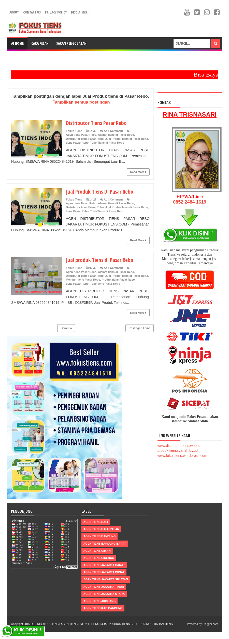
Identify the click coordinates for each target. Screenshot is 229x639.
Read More (138, 171)
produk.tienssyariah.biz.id (178, 450)
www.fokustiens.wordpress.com (182, 456)
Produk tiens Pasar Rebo (118, 279)
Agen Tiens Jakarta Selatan (105, 579)
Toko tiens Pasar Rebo (105, 283)
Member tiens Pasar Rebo (83, 279)
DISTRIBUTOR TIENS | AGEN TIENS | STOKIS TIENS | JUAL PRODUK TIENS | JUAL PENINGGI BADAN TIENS (102, 623)
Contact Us (32, 12)
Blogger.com (210, 623)
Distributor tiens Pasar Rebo (85, 138)
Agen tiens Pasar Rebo (81, 134)
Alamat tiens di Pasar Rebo (116, 134)
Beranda (66, 328)
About (14, 12)
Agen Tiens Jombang (99, 601)
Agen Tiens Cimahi (97, 550)
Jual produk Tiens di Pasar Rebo (101, 260)
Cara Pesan (40, 43)
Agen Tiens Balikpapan (101, 529)
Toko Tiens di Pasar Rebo (107, 142)
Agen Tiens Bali (95, 521)
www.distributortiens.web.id (179, 446)
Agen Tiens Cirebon (98, 557)
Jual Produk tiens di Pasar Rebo (126, 138)
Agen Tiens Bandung (99, 536)
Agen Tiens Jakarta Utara (104, 593)
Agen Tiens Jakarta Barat (104, 565)
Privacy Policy (56, 12)
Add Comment (113, 130)
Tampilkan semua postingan (81, 102)
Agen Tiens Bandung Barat (104, 543)
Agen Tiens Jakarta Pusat (103, 572)
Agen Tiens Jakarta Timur (103, 586)
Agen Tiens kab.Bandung (102, 608)
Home (17, 43)
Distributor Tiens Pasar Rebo (97, 123)
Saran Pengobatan (71, 43)
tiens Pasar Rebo (77, 142)
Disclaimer (79, 12)
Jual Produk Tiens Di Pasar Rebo (101, 191)
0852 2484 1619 (189, 202)
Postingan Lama (139, 328)
